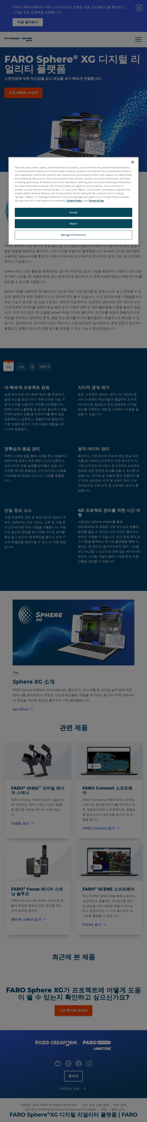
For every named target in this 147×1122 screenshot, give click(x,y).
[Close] (132, 162)
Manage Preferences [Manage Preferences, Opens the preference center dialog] (73, 234)
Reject (73, 223)
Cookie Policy (74, 200)
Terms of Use (96, 200)
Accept (73, 212)
